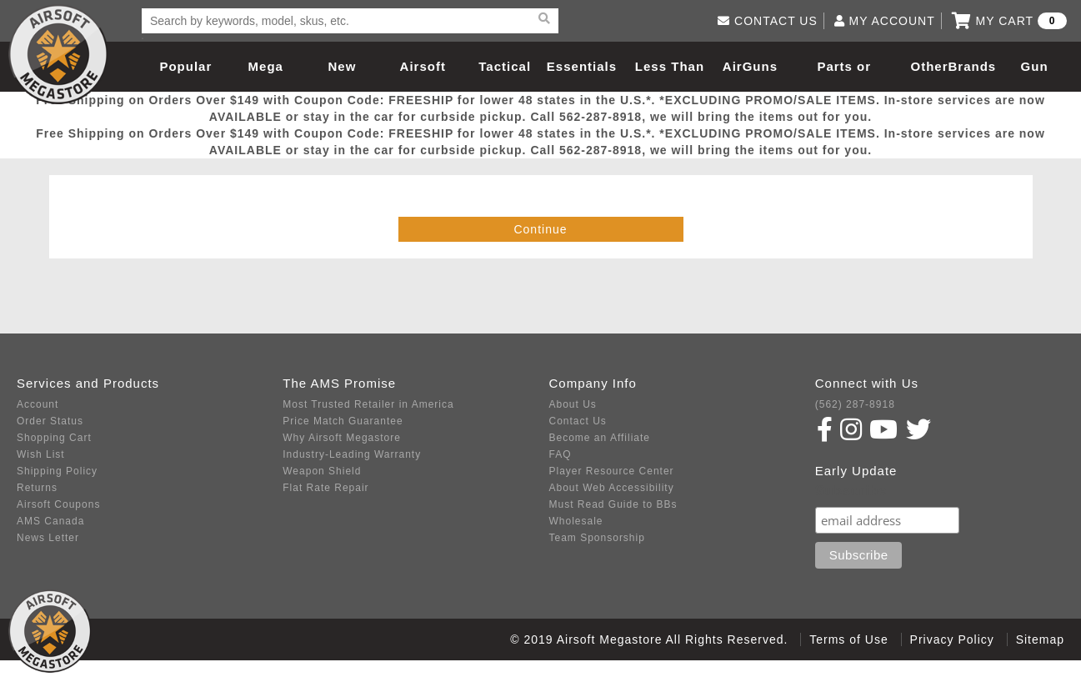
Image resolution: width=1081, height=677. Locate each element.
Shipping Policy (57, 471)
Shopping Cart (54, 438)
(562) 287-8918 (855, 404)
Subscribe (851, 491)
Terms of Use (848, 639)
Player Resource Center (611, 471)
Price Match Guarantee (343, 421)
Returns (37, 488)
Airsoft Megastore (58, 54)
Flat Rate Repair (325, 488)
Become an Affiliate (600, 438)
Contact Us (578, 421)
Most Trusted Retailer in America (368, 404)
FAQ (560, 454)
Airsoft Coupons (58, 504)
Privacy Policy (952, 639)
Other (929, 66)
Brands (972, 66)
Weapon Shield (322, 471)
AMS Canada (50, 521)
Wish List (41, 454)
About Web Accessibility (611, 488)
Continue (540, 229)
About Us (573, 404)
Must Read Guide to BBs (613, 504)
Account (37, 404)
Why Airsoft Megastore (342, 438)
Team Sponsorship (597, 538)
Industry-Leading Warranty (352, 454)
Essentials (582, 66)
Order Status (50, 421)
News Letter (48, 538)
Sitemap (1040, 639)
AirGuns (750, 66)
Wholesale (576, 521)
